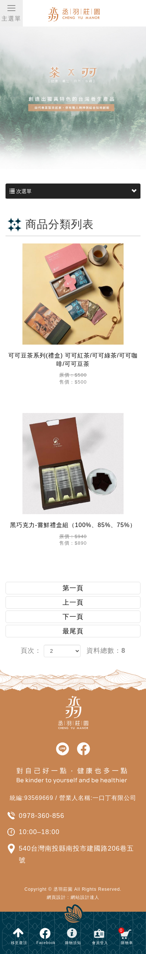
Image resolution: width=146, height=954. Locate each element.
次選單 (73, 191)
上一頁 (73, 602)
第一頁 (73, 588)
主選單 (11, 12)
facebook (83, 749)
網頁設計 (56, 897)
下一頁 (73, 616)
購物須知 (73, 943)
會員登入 (100, 943)
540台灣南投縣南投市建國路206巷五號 (76, 854)
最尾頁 (73, 631)
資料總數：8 (105, 650)
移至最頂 (19, 943)
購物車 (125, 936)
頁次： (31, 650)
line (62, 749)
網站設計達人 (85, 897)
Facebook (46, 943)
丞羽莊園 (88, 13)
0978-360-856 (41, 815)
